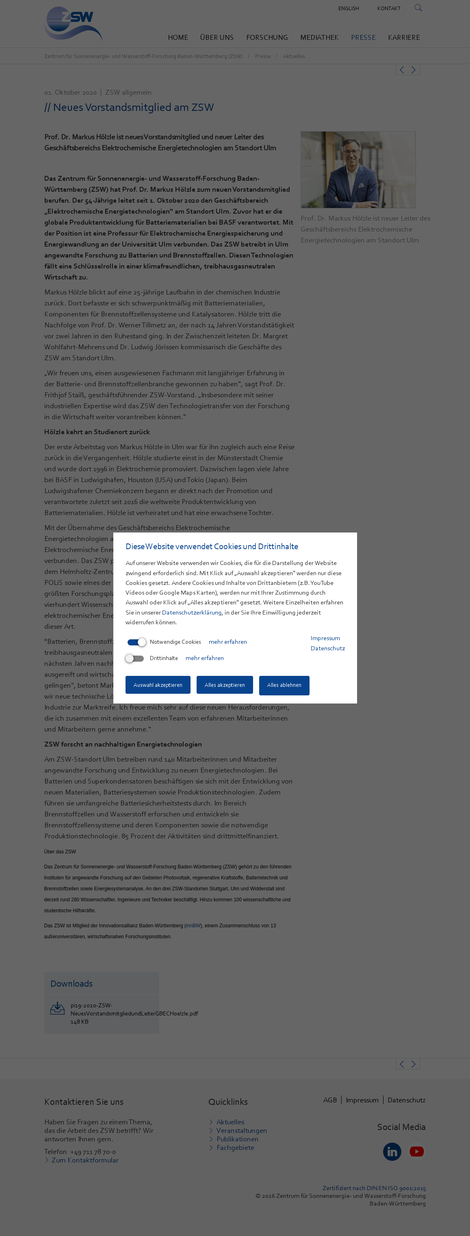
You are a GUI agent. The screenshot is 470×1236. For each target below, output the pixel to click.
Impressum (325, 639)
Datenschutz (328, 648)
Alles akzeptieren (227, 685)
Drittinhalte (153, 658)
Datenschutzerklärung (192, 613)
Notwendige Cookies (164, 642)
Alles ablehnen (288, 685)
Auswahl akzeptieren (158, 685)
